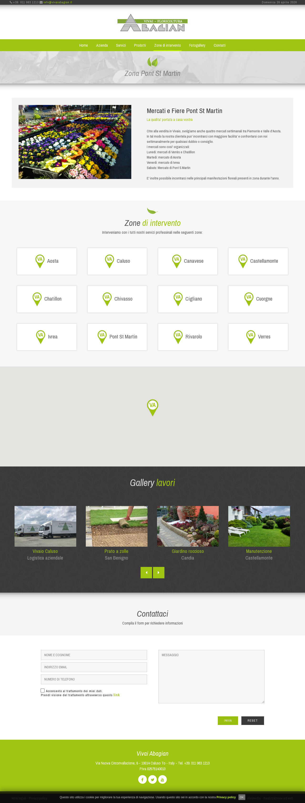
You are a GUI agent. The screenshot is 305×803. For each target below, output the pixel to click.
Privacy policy (226, 797)
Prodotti (140, 45)
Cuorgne (258, 299)
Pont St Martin (117, 337)
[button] (152, 408)
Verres (258, 337)
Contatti (220, 45)
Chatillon (46, 299)
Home (83, 45)
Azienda (102, 45)
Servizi (121, 45)
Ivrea (47, 337)
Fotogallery (197, 45)
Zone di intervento (167, 45)
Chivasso (117, 299)
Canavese (187, 261)
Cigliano (187, 299)
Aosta (47, 261)
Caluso (117, 261)
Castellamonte (258, 261)
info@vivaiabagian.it (58, 2)
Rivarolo (187, 337)
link (116, 695)
